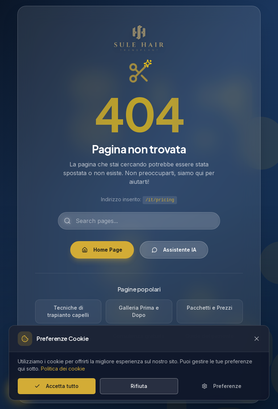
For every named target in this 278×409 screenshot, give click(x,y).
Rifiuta (139, 386)
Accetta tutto (56, 386)
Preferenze (221, 386)
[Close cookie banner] (256, 338)
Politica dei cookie (63, 368)
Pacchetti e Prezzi (209, 308)
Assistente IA (174, 250)
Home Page (102, 250)
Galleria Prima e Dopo (139, 311)
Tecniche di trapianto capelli (68, 311)
